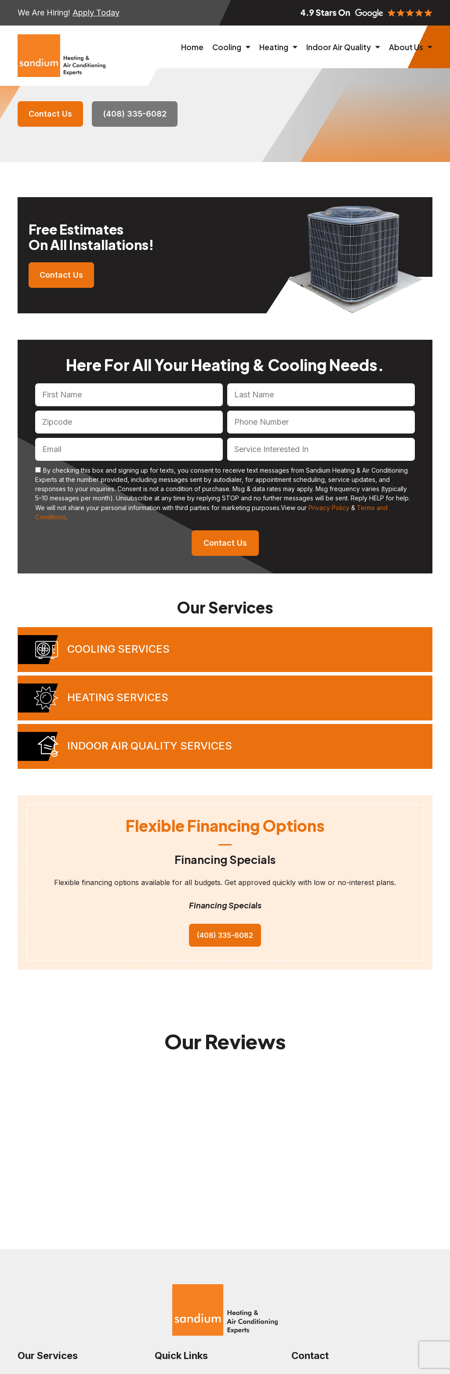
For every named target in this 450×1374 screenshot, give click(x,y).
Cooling (231, 47)
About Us (410, 47)
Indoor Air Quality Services (149, 745)
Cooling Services (118, 649)
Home (192, 47)
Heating (278, 47)
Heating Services (117, 697)
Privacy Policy (328, 507)
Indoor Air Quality (343, 47)
